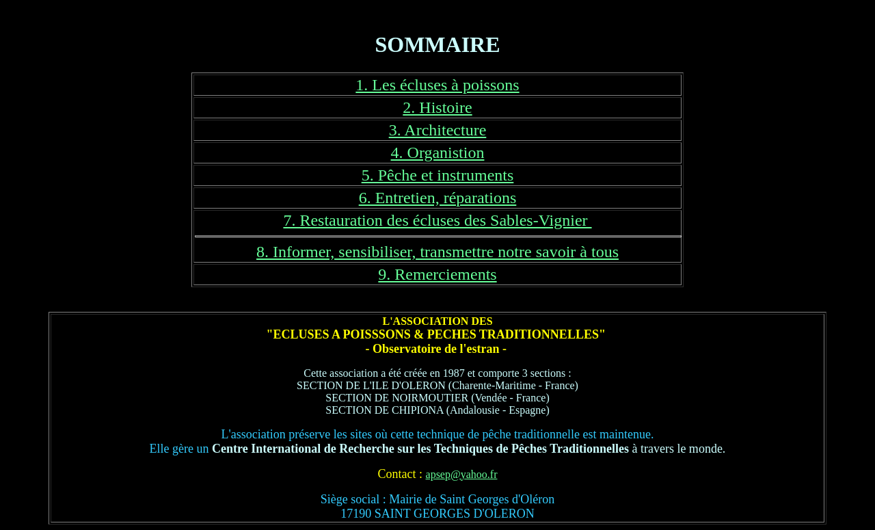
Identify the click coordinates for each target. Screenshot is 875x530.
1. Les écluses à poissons (437, 85)
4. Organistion (438, 152)
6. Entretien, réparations (438, 198)
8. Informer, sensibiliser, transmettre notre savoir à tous (437, 252)
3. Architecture (438, 130)
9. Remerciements (437, 274)
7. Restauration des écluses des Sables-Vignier (437, 220)
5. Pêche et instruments (438, 175)
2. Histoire (437, 107)
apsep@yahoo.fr (462, 474)
